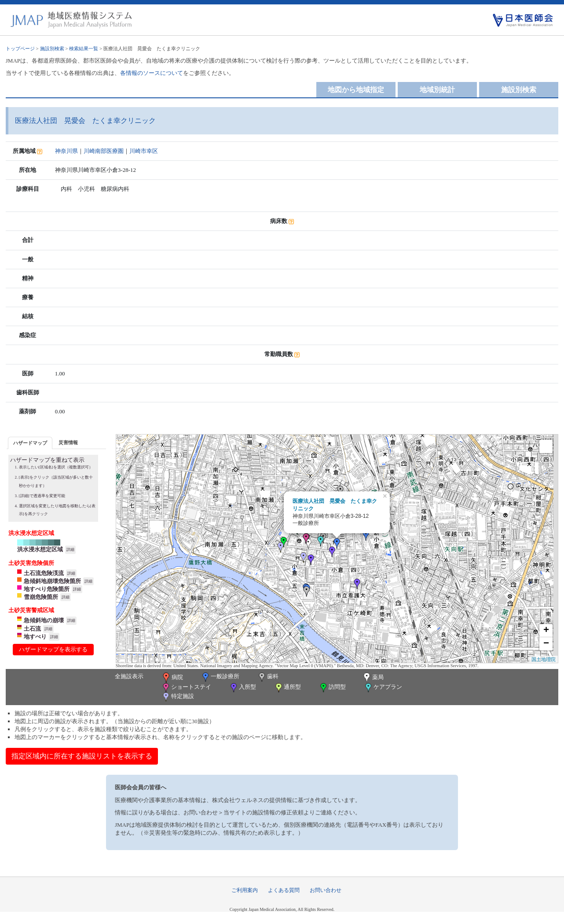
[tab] (30, 443)
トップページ (20, 48)
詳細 (70, 549)
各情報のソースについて (151, 73)
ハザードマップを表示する (53, 649)
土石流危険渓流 (44, 573)
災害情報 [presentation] (68, 442)
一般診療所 (220, 677)
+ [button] (546, 630)
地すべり (35, 636)
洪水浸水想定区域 (40, 549)
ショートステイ (186, 687)
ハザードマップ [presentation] (30, 443)
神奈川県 (66, 151)
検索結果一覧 (83, 48)
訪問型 (332, 687)
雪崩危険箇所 (41, 597)
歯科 (267, 677)
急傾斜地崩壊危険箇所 (52, 581)
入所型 (242, 687)
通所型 (287, 687)
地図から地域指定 (356, 89)
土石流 (32, 628)
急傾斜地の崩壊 (44, 620)
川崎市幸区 (143, 151)
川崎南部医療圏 (104, 151)
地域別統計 (437, 89)
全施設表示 (129, 676)
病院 (172, 677)
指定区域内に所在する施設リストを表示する (81, 756)
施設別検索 (52, 48)
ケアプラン (382, 687)
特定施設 (177, 697)
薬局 (373, 677)
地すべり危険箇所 (47, 589)
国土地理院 (543, 659)
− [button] (546, 643)
